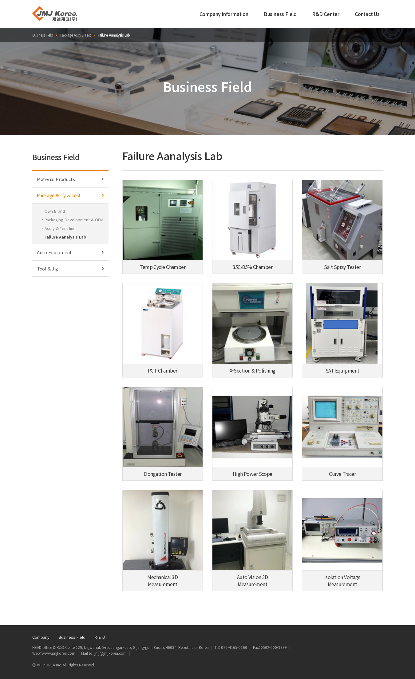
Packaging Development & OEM (74, 220)
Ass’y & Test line (60, 228)
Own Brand (55, 211)
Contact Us (367, 15)
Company (40, 637)
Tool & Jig (70, 268)
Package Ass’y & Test (70, 195)
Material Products (70, 179)
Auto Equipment (70, 252)
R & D (100, 637)
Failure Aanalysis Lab (65, 237)
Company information (224, 15)
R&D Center (325, 15)
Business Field (280, 15)
